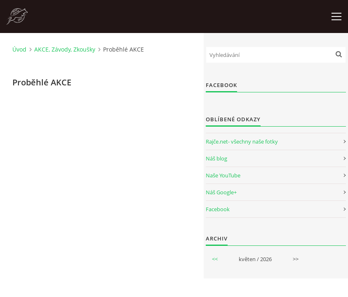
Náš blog (216, 158)
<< (215, 259)
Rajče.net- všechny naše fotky (242, 141)
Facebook (218, 209)
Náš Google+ (221, 192)
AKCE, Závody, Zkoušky (64, 49)
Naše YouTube (223, 175)
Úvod (19, 49)
